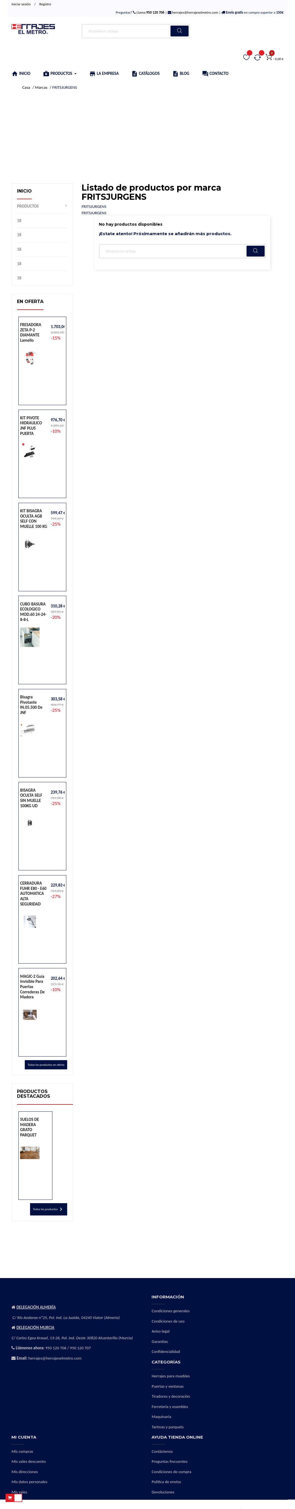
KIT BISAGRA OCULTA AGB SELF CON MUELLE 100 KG (33, 518)
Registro (45, 4)
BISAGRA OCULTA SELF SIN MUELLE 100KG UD (31, 798)
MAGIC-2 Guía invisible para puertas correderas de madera (32, 987)
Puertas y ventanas (168, 1386)
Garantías (160, 1341)
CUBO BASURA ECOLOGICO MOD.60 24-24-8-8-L (33, 612)
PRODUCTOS (28, 206)
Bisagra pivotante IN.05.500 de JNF (31, 705)
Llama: (150, 12)
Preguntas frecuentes (169, 1461)
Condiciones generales (170, 1310)
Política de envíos (166, 1481)
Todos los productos (48, 1209)
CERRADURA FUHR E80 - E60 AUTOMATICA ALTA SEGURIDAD (33, 893)
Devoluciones (163, 1492)
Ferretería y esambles (170, 1406)
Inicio (24, 191)
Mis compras (22, 1451)
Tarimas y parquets (168, 1426)
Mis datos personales (29, 1481)
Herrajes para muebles (171, 1375)
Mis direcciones (24, 1471)
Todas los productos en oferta (46, 1065)
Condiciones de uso (168, 1321)
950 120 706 (55, 1347)
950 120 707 (80, 1347)
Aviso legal (160, 1331)
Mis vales (19, 1492)
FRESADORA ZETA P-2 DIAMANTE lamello (30, 332)
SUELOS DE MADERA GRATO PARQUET (29, 1127)
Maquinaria (161, 1416)
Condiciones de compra (171, 1471)
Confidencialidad (166, 1351)
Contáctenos (162, 1451)
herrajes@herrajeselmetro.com (194, 12)
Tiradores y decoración (171, 1396)
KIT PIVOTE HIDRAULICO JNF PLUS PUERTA (31, 425)
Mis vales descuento (28, 1461)
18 (19, 220)
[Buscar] (136, 31)
